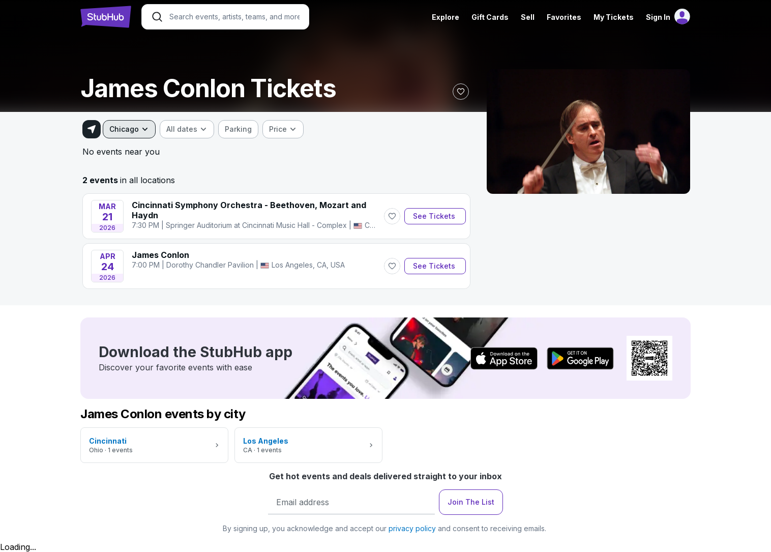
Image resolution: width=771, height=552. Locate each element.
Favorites (564, 17)
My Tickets (614, 17)
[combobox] (129, 129)
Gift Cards (490, 17)
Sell (528, 17)
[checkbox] (238, 129)
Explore (445, 17)
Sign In (658, 17)
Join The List (471, 502)
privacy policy (412, 528)
